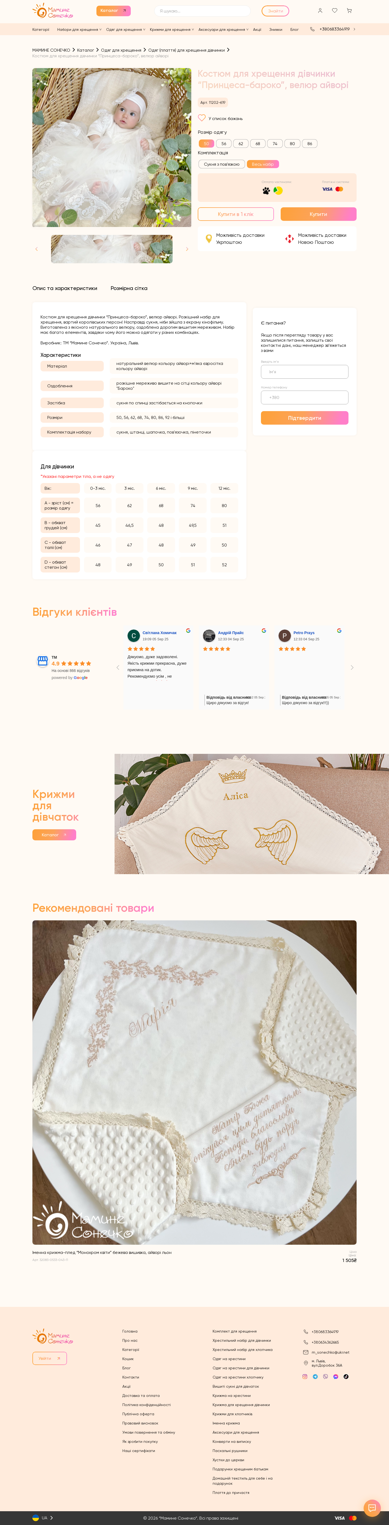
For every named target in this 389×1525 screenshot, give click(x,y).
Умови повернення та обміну (148, 1432)
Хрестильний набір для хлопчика (243, 1349)
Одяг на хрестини (229, 1359)
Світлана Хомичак (160, 633)
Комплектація (213, 152)
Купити (318, 214)
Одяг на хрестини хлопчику (238, 1377)
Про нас (130, 1340)
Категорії (40, 29)
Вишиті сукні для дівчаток (236, 1386)
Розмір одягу (212, 132)
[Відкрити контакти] (372, 1508)
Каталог (109, 10)
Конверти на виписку (232, 1441)
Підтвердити (304, 418)
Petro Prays (304, 633)
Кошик (128, 1359)
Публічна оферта (138, 1414)
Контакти (130, 1377)
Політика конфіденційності (146, 1405)
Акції (257, 29)
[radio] (206, 143)
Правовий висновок (140, 1423)
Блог (294, 29)
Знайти (275, 11)
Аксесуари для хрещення (222, 29)
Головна (130, 1331)
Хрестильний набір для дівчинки (242, 1340)
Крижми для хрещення (170, 29)
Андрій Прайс (231, 633)
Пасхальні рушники (230, 1451)
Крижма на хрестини (232, 1395)
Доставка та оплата (141, 1395)
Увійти (44, 1358)
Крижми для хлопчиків (232, 1414)
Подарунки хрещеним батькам (240, 1469)
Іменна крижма (226, 1423)
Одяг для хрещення (124, 29)
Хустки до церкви (228, 1460)
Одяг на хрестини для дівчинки (241, 1368)
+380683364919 (335, 29)
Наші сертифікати (138, 1451)
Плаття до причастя (231, 1492)
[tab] (64, 288)
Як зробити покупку (140, 1441)
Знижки (275, 29)
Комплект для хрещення (235, 1331)
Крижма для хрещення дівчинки (241, 1405)
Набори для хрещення (77, 29)
